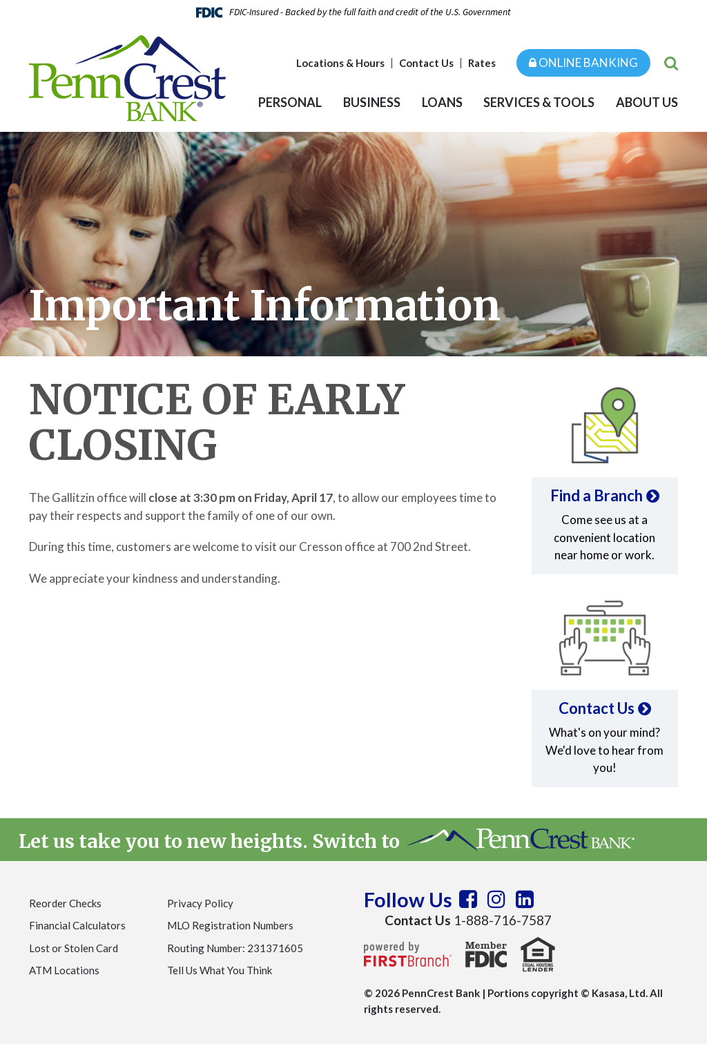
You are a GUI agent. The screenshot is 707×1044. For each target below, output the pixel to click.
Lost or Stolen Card (73, 948)
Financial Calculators (77, 925)
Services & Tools (538, 102)
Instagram (496, 899)
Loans (442, 102)
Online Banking (583, 62)
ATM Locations (64, 970)
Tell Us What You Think (219, 970)
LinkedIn (525, 899)
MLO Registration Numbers (230, 925)
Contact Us (426, 63)
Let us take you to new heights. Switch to (327, 841)
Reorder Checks (65, 903)
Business (371, 102)
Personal (290, 102)
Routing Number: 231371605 (235, 948)
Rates (482, 63)
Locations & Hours (340, 63)
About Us (647, 102)
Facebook (468, 899)
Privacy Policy (200, 903)
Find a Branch (596, 495)
